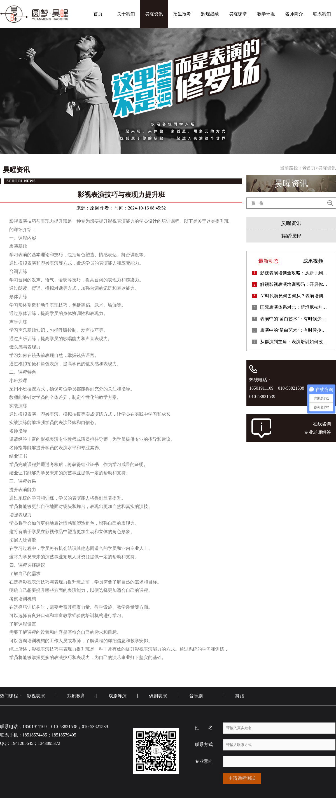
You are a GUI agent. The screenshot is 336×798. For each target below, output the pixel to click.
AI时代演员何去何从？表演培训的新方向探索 (295, 296)
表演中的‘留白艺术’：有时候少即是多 (295, 319)
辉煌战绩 (210, 13)
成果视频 (313, 261)
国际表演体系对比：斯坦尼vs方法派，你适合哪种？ (295, 307)
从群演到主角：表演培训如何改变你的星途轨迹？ (295, 342)
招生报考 (182, 13)
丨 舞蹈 (233, 695)
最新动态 (268, 261)
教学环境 (266, 13)
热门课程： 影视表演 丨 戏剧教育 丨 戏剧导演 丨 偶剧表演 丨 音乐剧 (106, 695)
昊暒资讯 (154, 13)
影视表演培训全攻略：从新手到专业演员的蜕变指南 (295, 273)
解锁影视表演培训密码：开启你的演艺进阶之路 (295, 284)
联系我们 (322, 13)
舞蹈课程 (291, 236)
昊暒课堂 (238, 13)
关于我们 (126, 13)
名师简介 (294, 13)
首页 (98, 13)
